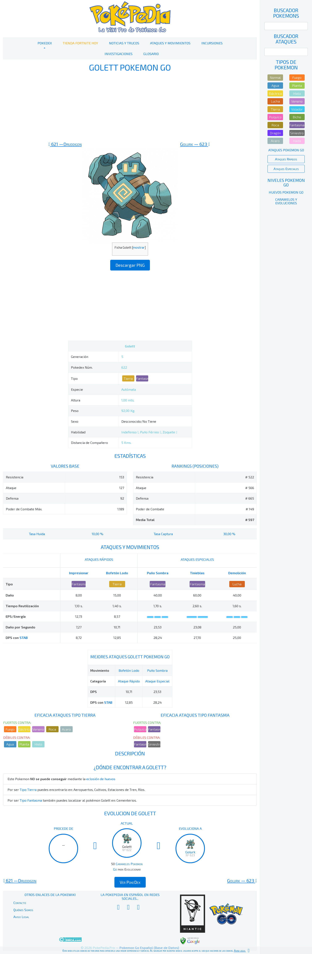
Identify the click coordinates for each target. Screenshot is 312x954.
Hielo (38, 744)
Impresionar (78, 573)
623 (195, 144)
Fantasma (142, 378)
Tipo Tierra (28, 790)
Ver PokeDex (130, 882)
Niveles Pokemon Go (286, 182)
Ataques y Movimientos (170, 43)
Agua (10, 744)
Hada (297, 141)
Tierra (128, 378)
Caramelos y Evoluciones (286, 201)
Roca (52, 729)
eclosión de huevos (100, 779)
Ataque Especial (157, 681)
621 (65, 144)
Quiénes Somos (23, 910)
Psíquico (140, 729)
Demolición (237, 573)
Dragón (275, 133)
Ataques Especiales (286, 169)
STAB (24, 638)
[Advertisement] (130, 106)
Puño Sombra (157, 573)
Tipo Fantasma (31, 800)
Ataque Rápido (129, 681)
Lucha (236, 584)
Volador (297, 109)
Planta (24, 744)
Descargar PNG (130, 265)
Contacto (19, 903)
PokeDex (45, 43)
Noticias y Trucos (124, 43)
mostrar (139, 247)
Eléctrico (24, 729)
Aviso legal (240, 950)
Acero (66, 729)
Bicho (297, 117)
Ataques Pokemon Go (286, 150)
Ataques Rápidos (286, 159)
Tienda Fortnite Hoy (80, 43)
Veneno (38, 729)
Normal (275, 77)
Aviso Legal (21, 917)
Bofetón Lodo (117, 573)
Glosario (151, 54)
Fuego (10, 729)
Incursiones (212, 43)
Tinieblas (197, 573)
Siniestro (154, 744)
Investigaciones (118, 54)
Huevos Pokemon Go (286, 192)
